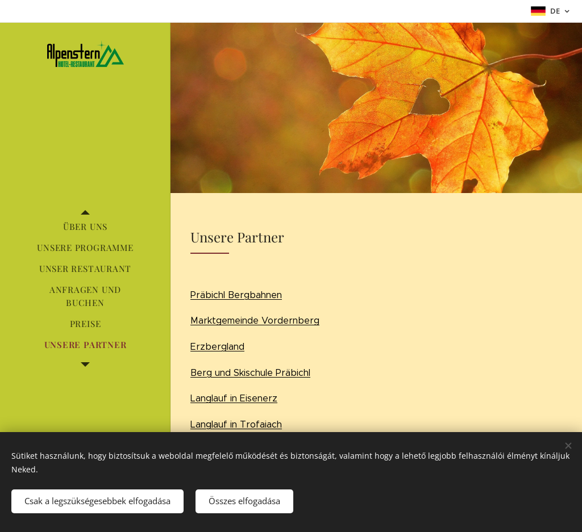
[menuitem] (85, 226)
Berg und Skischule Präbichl (250, 372)
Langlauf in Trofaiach (236, 424)
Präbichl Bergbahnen (236, 295)
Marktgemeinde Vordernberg (254, 320)
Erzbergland (217, 346)
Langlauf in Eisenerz (233, 398)
